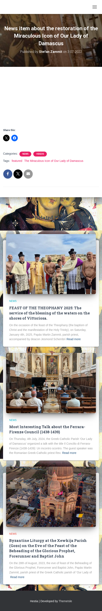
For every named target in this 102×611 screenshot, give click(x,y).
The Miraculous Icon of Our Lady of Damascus (53, 160)
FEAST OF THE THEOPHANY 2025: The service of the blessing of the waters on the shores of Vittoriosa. (49, 313)
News (25, 154)
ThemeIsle (65, 601)
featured (17, 160)
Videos (40, 154)
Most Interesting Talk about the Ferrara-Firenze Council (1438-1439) (47, 429)
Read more (74, 339)
